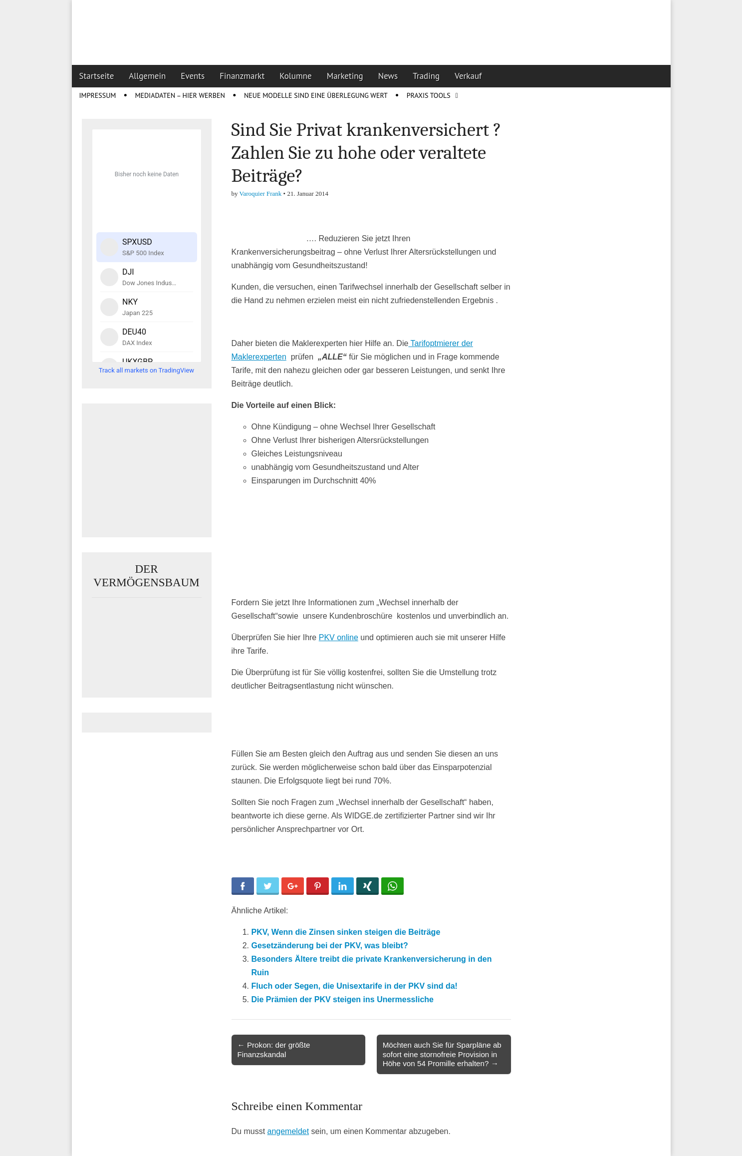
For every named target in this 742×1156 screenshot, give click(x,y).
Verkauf (468, 75)
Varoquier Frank (261, 193)
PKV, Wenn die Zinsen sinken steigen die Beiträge (346, 932)
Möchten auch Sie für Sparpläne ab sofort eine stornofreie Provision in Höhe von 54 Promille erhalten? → (442, 1054)
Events (193, 75)
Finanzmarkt (242, 75)
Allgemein (147, 75)
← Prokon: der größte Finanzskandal (274, 1049)
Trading (426, 75)
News (388, 75)
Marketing (345, 75)
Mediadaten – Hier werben (180, 95)
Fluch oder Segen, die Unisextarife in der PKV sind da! (354, 986)
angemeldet (288, 1131)
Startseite (96, 75)
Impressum (97, 95)
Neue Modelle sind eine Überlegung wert (316, 95)
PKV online (338, 637)
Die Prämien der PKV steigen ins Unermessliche (342, 999)
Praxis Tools (429, 95)
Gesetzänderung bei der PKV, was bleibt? (329, 945)
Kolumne (295, 75)
